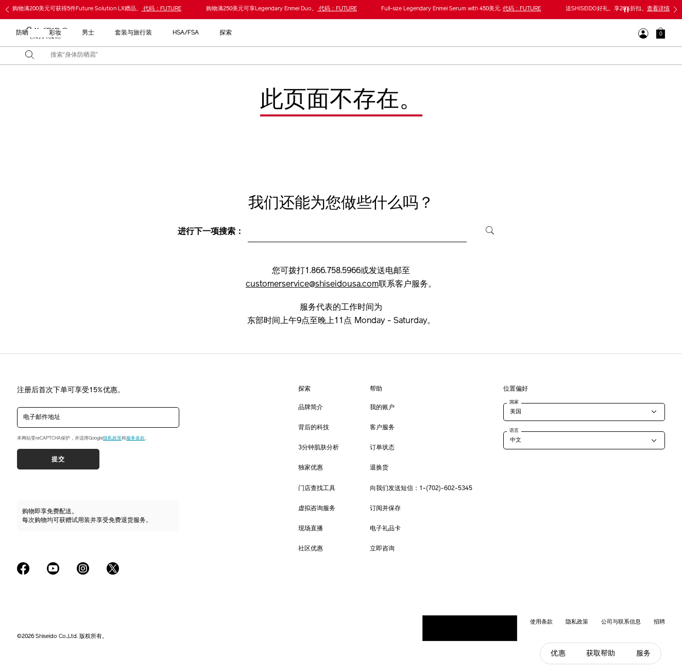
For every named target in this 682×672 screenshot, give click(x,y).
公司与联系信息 (621, 621)
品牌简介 (310, 408)
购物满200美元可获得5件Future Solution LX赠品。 (96, 9)
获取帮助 (601, 653)
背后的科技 (313, 428)
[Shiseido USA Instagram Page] (83, 568)
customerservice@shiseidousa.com (312, 284)
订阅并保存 (385, 509)
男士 (376, 33)
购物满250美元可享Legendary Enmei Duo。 (281, 9)
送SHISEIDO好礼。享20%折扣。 (618, 9)
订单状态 (382, 448)
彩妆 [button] (343, 33)
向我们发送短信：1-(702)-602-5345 (421, 488)
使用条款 (541, 621)
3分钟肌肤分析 (318, 448)
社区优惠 (310, 549)
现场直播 (310, 529)
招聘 (659, 621)
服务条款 (135, 438)
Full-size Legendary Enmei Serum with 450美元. (461, 9)
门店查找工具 (316, 488)
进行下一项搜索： (211, 232)
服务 (643, 653)
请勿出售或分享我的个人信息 (469, 628)
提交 (58, 459)
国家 (514, 402)
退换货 (379, 468)
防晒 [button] (310, 33)
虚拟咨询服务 (316, 509)
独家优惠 (310, 468)
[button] (660, 33)
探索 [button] (514, 33)
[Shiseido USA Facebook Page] (23, 568)
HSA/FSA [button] (474, 33)
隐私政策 (112, 438)
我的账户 (382, 408)
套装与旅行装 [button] (421, 33)
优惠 (558, 653)
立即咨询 (382, 549)
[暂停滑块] (626, 10)
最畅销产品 (190, 33)
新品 (232, 33)
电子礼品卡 (385, 529)
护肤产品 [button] (271, 33)
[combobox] (350, 55)
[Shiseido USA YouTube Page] (53, 568)
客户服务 (382, 428)
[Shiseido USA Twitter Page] (113, 568)
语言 (514, 430)
